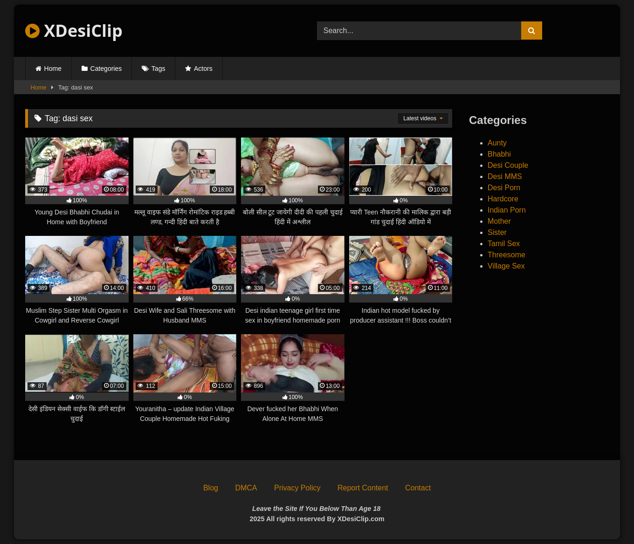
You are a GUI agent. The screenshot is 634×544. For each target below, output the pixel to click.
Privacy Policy (297, 488)
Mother (499, 221)
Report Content (363, 488)
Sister (497, 232)
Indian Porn (507, 210)
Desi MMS (505, 176)
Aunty (497, 143)
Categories (106, 68)
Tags (158, 68)
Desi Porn (504, 188)
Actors (203, 68)
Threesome (506, 255)
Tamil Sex (504, 244)
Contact (418, 488)
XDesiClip (74, 30)
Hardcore (503, 199)
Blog (210, 488)
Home (53, 68)
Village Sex (506, 266)
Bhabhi (499, 154)
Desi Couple (508, 165)
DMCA (246, 488)
